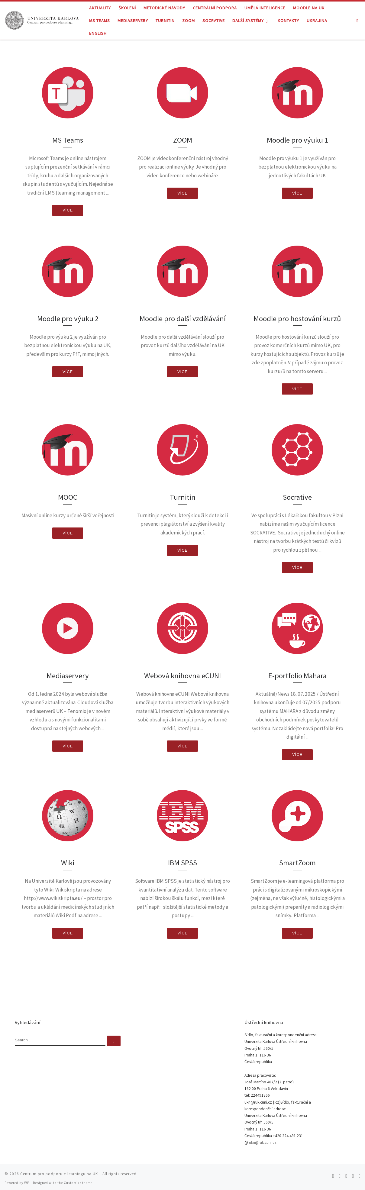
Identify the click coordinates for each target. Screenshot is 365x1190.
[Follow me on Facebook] (346, 1173)
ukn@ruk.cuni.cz (262, 1139)
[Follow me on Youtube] (353, 1173)
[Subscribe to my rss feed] (333, 1173)
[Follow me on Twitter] (340, 1173)
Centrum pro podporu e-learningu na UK (59, 1170)
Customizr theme (78, 1180)
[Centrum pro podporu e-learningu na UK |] (42, 19)
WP (26, 1180)
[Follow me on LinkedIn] (359, 1173)
